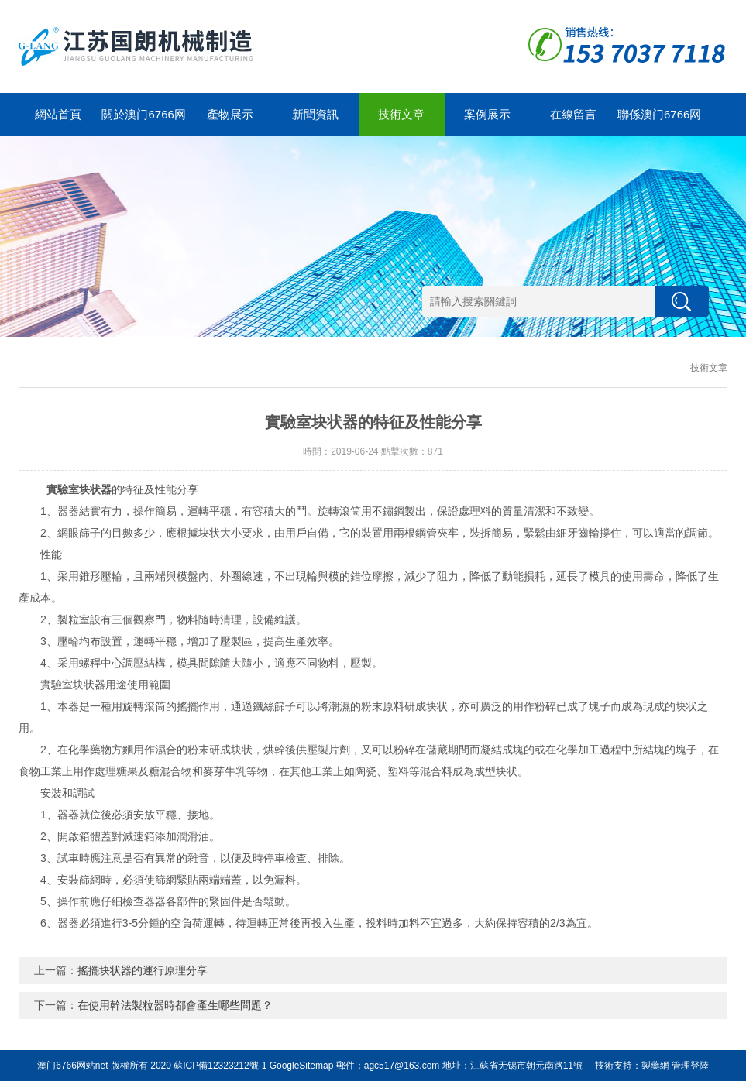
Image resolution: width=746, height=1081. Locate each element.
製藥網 (655, 1065)
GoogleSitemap (302, 1065)
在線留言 (573, 114)
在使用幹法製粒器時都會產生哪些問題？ (175, 1005)
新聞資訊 (315, 114)
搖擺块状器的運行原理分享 (142, 970)
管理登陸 (690, 1065)
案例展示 (487, 114)
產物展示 (230, 114)
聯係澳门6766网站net (659, 122)
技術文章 (401, 114)
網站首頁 (58, 114)
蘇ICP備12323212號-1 (220, 1065)
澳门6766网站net (72, 1065)
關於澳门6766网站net (143, 122)
